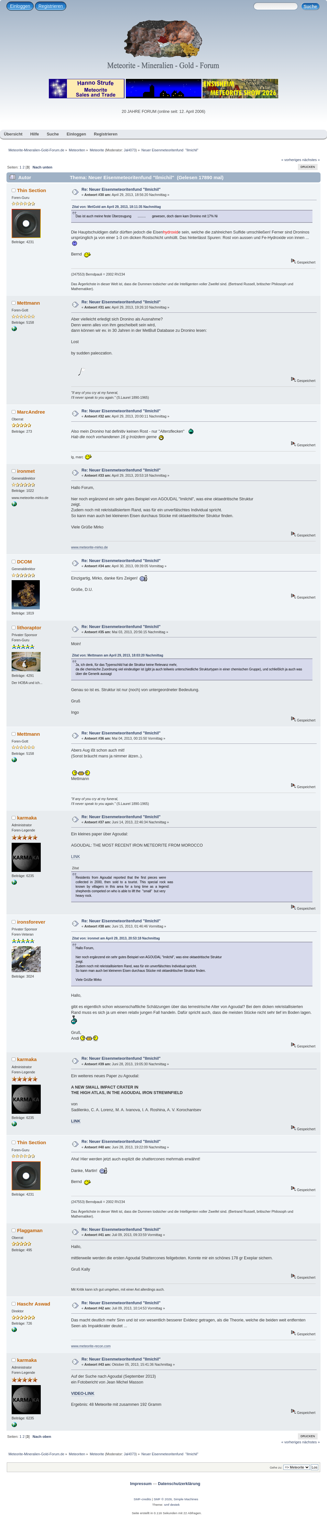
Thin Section (31, 190)
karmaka (27, 817)
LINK (75, 856)
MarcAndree (31, 412)
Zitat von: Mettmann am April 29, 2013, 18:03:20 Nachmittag (117, 655)
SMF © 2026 (163, 1499)
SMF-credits (142, 1499)
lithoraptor (29, 627)
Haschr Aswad (33, 1304)
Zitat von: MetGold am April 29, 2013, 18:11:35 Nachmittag (116, 207)
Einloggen (20, 6)
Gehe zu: (276, 1467)
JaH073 (130, 150)
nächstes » (311, 160)
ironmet (26, 471)
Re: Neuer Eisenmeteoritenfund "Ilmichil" (121, 189)
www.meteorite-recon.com (91, 1346)
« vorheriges (291, 160)
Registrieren (50, 6)
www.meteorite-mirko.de (89, 547)
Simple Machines (186, 1499)
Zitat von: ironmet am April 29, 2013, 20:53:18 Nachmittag (116, 938)
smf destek (172, 1504)
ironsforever (31, 922)
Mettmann (28, 303)
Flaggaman (30, 1230)
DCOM (24, 561)
